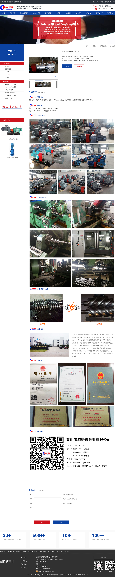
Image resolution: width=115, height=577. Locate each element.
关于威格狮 (99, 13)
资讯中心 (88, 13)
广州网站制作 (42, 551)
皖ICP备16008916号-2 (81, 575)
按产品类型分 (7, 63)
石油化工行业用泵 (10, 84)
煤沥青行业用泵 (10, 92)
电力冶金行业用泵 (10, 87)
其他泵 (7, 77)
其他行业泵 (8, 98)
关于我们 (24, 557)
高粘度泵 (8, 74)
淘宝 (58, 551)
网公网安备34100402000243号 (46, 571)
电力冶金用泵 (36, 13)
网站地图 (107, 2)
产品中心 (59, 13)
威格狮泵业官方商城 (14, 551)
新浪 (49, 551)
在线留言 (101, 2)
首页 (3, 13)
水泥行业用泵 (9, 90)
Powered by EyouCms (69, 575)
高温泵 (7, 72)
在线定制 (68, 13)
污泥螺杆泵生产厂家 (27, 551)
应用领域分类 (7, 81)
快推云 (54, 551)
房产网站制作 (65, 551)
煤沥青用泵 (48, 13)
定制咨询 (103, 557)
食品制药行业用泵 (10, 95)
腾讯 (35, 551)
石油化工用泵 (24, 13)
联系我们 (112, 2)
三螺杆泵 (8, 69)
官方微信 (96, 2)
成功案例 (78, 13)
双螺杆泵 (12, 13)
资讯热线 (79, 66)
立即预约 (67, 66)
